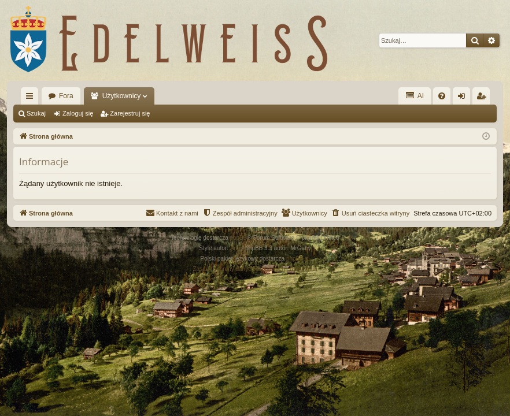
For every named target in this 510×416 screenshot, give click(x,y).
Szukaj (36, 113)
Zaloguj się (77, 113)
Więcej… (31, 98)
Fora (66, 96)
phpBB (238, 238)
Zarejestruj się (130, 113)
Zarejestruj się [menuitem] (483, 98)
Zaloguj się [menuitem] (464, 98)
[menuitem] (441, 96)
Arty (235, 248)
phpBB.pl (298, 258)
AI (414, 95)
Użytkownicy (121, 96)
